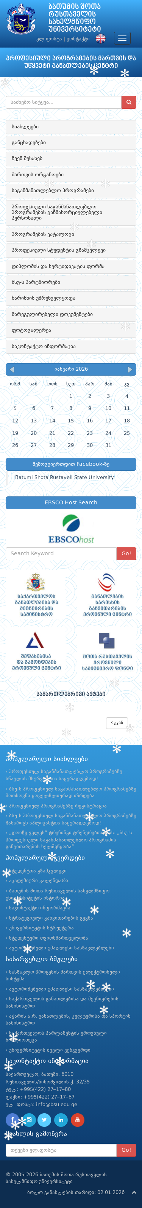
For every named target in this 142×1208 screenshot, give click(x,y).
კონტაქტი (78, 39)
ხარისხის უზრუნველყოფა (43, 298)
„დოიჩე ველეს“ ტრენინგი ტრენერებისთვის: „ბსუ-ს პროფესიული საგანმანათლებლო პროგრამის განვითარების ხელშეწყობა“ (69, 839)
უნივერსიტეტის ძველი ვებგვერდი (50, 1050)
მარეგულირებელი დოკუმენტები (52, 314)
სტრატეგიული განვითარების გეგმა (51, 918)
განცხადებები (29, 142)
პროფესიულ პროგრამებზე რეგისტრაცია (58, 806)
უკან (117, 722)
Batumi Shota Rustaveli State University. (65, 477)
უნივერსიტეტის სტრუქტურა (41, 928)
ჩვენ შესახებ (27, 158)
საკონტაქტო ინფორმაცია (44, 346)
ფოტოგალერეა (31, 330)
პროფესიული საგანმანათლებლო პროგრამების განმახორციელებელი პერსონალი (57, 212)
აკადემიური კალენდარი (38, 880)
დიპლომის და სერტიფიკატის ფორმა (58, 266)
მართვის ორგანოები (38, 174)
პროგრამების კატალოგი (43, 234)
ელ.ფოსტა (49, 39)
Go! (126, 553)
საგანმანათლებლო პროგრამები (53, 190)
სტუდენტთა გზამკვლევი (38, 871)
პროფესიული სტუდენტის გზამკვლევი (59, 250)
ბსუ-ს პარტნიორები (36, 282)
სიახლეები (25, 126)
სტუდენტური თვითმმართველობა (48, 938)
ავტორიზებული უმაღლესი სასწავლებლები (61, 948)
